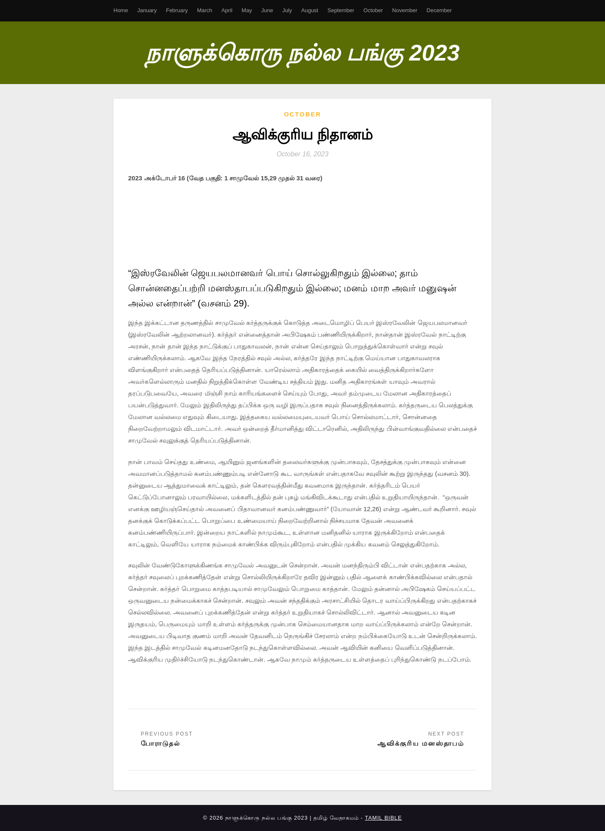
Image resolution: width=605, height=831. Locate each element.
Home (120, 10)
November (404, 10)
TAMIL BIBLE (383, 818)
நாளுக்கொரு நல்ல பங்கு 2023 (302, 52)
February (177, 10)
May (247, 10)
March (204, 10)
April (226, 10)
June (267, 10)
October (373, 10)
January (147, 10)
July (287, 10)
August (309, 10)
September (340, 10)
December (439, 10)
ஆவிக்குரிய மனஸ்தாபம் (420, 743)
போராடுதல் (160, 743)
